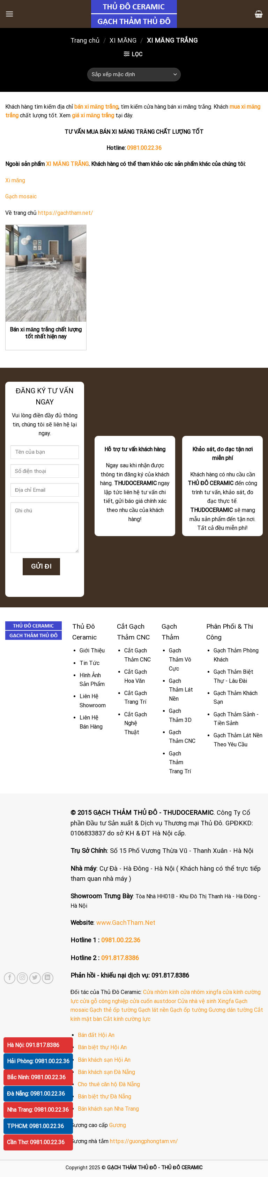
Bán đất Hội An (96, 1035)
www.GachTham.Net (125, 922)
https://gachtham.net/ (65, 213)
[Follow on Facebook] (9, 978)
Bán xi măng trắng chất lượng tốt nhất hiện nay (46, 333)
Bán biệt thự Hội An (102, 1047)
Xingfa (226, 1001)
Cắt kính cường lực (126, 1019)
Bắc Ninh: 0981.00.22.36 (36, 1077)
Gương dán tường (231, 1010)
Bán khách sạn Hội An (104, 1060)
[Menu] (9, 13)
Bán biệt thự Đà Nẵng (105, 1096)
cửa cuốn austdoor (153, 1001)
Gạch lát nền (153, 1010)
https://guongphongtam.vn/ (144, 1141)
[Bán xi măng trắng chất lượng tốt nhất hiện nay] (46, 273)
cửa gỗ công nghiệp (104, 1001)
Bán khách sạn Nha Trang (108, 1108)
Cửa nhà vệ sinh (197, 1001)
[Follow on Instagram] (22, 978)
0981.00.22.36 (144, 148)
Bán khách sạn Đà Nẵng (106, 1072)
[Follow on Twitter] (35, 978)
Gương (117, 1125)
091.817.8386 (120, 958)
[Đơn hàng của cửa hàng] (133, 74)
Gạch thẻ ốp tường (113, 1010)
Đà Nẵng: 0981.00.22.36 (36, 1093)
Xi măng (15, 180)
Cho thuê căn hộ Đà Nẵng (109, 1084)
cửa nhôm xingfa (200, 992)
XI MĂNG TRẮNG (67, 164)
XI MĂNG (123, 40)
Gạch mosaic (21, 196)
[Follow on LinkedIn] (47, 978)
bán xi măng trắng (96, 106)
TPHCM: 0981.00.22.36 (35, 1126)
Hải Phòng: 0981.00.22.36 (38, 1061)
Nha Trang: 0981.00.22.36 (38, 1109)
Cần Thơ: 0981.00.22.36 (36, 1142)
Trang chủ (84, 40)
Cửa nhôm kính (161, 992)
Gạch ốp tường (188, 1010)
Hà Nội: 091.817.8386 (33, 1045)
